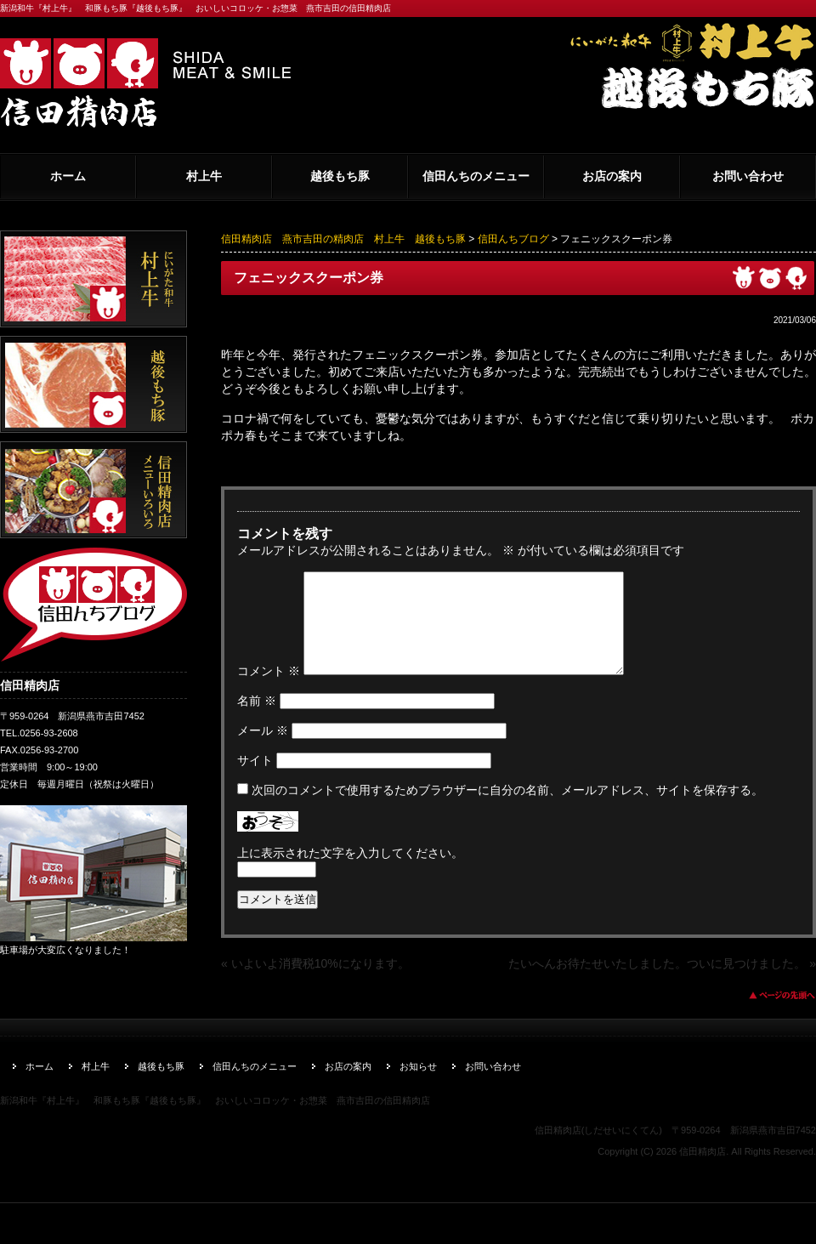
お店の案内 (612, 176)
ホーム (68, 176)
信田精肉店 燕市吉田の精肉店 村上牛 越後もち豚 (343, 239)
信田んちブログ (513, 239)
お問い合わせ (748, 176)
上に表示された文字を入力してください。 (350, 873)
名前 (256, 721)
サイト (255, 780)
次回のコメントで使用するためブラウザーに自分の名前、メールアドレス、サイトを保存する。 (507, 810)
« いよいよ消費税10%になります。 (315, 984)
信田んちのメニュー (476, 176)
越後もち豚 (340, 176)
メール (262, 751)
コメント (268, 691)
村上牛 (204, 176)
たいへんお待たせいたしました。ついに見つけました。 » (662, 984)
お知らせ (418, 1087)
